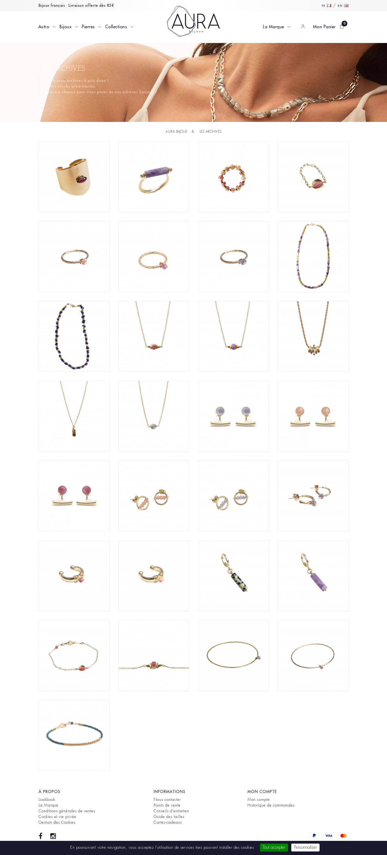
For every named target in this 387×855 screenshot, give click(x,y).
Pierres (88, 27)
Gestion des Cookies (57, 822)
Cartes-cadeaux (168, 822)
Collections (116, 27)
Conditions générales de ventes (67, 811)
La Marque (273, 27)
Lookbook (47, 799)
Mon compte (258, 799)
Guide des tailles (169, 817)
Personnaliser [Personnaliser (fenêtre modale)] (305, 847)
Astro (43, 27)
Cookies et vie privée (57, 817)
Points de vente (167, 805)
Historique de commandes (271, 805)
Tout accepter (274, 847)
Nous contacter (167, 799)
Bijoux (66, 27)
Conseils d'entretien (171, 811)
